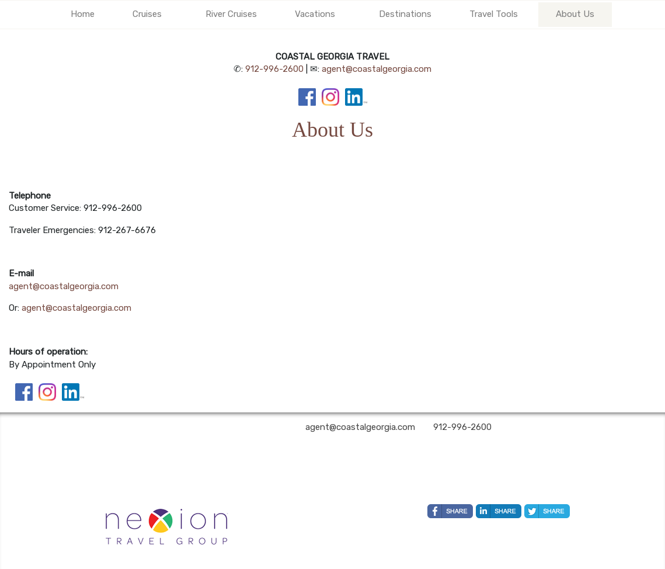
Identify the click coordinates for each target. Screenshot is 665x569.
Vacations (315, 14)
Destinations (405, 14)
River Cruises (231, 14)
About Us (575, 14)
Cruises (147, 14)
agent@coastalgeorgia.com (376, 69)
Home (83, 14)
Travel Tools (493, 14)
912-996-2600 (274, 69)
